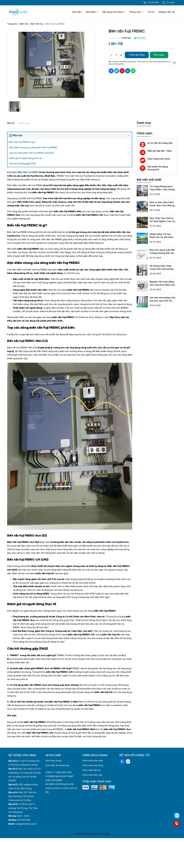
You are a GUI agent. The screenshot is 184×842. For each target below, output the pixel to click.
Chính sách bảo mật (92, 775)
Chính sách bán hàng (92, 765)
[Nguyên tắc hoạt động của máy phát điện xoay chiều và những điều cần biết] (142, 286)
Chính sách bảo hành (92, 761)
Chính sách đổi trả (91, 770)
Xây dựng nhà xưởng (113, 12)
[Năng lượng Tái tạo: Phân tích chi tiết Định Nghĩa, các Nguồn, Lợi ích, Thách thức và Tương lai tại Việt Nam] (142, 238)
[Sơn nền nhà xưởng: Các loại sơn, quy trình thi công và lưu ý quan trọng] (142, 301)
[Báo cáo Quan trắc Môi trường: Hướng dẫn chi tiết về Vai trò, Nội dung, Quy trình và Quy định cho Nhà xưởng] (142, 254)
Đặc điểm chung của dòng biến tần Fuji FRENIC (33, 147)
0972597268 (151, 3)
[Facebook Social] (121, 761)
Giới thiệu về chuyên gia (57, 765)
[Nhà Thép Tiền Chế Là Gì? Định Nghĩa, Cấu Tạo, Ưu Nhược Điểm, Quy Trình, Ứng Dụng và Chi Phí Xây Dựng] (142, 222)
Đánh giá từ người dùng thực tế (25, 158)
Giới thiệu (76, 12)
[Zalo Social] (128, 761)
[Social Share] (111, 70)
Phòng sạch (136, 12)
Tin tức (151, 12)
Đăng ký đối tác (167, 12)
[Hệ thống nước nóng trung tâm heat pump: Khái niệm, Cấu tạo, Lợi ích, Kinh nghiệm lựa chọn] (142, 270)
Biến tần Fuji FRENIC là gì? (22, 142)
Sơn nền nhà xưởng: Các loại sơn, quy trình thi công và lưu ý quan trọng (163, 300)
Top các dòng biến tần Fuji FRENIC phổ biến (31, 153)
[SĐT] (177, 823)
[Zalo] (177, 815)
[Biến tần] (22, 172)
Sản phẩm (92, 12)
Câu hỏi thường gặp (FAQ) (22, 163)
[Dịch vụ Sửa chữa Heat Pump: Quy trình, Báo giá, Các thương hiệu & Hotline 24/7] (142, 206)
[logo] (18, 12)
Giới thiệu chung (53, 761)
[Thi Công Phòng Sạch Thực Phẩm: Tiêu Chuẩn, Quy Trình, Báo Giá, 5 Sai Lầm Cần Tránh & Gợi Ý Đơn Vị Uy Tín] (142, 190)
